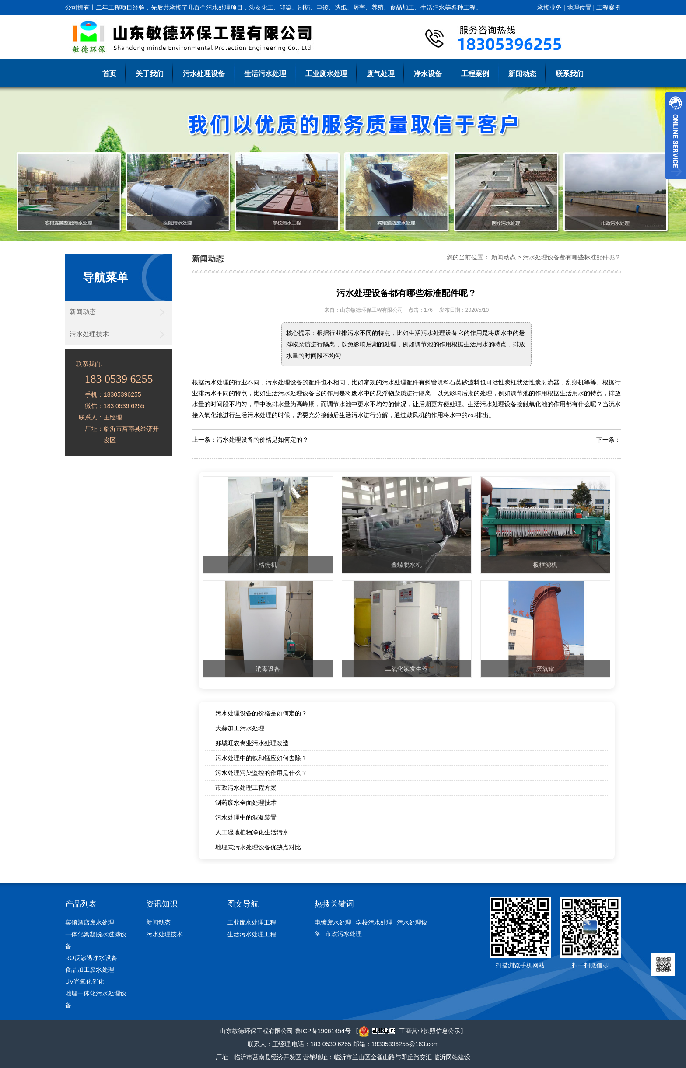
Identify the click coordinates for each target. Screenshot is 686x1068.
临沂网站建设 (452, 1057)
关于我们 (150, 73)
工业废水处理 (326, 73)
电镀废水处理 (333, 922)
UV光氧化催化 (84, 981)
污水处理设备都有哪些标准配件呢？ (572, 257)
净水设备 (428, 73)
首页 (109, 73)
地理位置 (579, 7)
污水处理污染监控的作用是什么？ (261, 772)
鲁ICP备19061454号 (323, 1030)
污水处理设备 (204, 73)
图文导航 (243, 904)
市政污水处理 (343, 933)
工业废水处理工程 (251, 922)
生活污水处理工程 (251, 934)
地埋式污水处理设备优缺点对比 (258, 847)
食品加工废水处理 (89, 969)
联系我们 (570, 73)
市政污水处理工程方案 (245, 787)
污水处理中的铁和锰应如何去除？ (261, 757)
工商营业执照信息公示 (409, 1030)
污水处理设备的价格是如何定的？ (262, 439)
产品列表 (81, 904)
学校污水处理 (374, 922)
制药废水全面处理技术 (245, 802)
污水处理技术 (89, 334)
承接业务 (549, 7)
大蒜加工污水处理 (239, 728)
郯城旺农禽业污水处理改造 (252, 743)
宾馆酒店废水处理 (89, 922)
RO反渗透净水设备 (91, 957)
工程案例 (608, 7)
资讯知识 (162, 904)
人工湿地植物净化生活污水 (252, 832)
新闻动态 (522, 73)
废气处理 (381, 73)
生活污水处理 (265, 73)
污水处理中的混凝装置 (245, 817)
